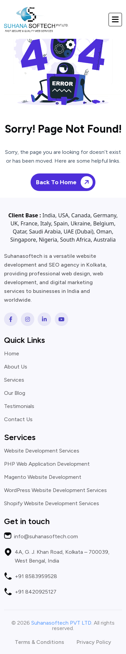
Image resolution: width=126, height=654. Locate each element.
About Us (15, 367)
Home (11, 353)
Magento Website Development (42, 477)
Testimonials (19, 406)
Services (14, 380)
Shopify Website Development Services (51, 503)
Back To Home (65, 182)
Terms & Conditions (39, 642)
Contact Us (18, 419)
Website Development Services (41, 451)
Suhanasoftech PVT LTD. (61, 623)
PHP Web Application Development (47, 464)
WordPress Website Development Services (55, 490)
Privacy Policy (94, 642)
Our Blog (14, 393)
